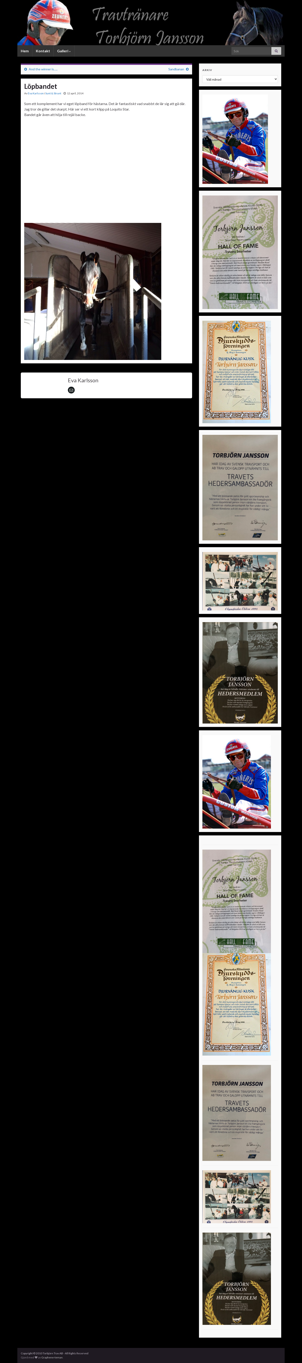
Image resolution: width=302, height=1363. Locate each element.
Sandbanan (176, 69)
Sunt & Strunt (53, 93)
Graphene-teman (52, 1357)
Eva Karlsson (36, 93)
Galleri (64, 51)
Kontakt (43, 51)
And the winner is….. (43, 69)
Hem (25, 51)
